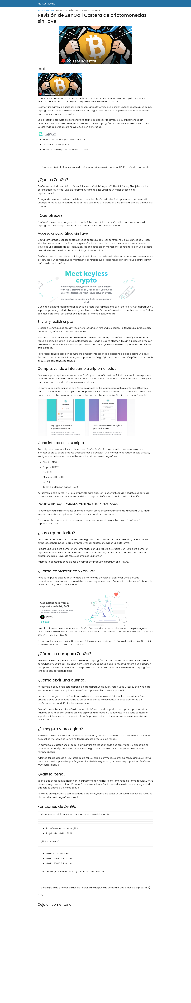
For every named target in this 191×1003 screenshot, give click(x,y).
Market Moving (46, 3)
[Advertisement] (73, 985)
